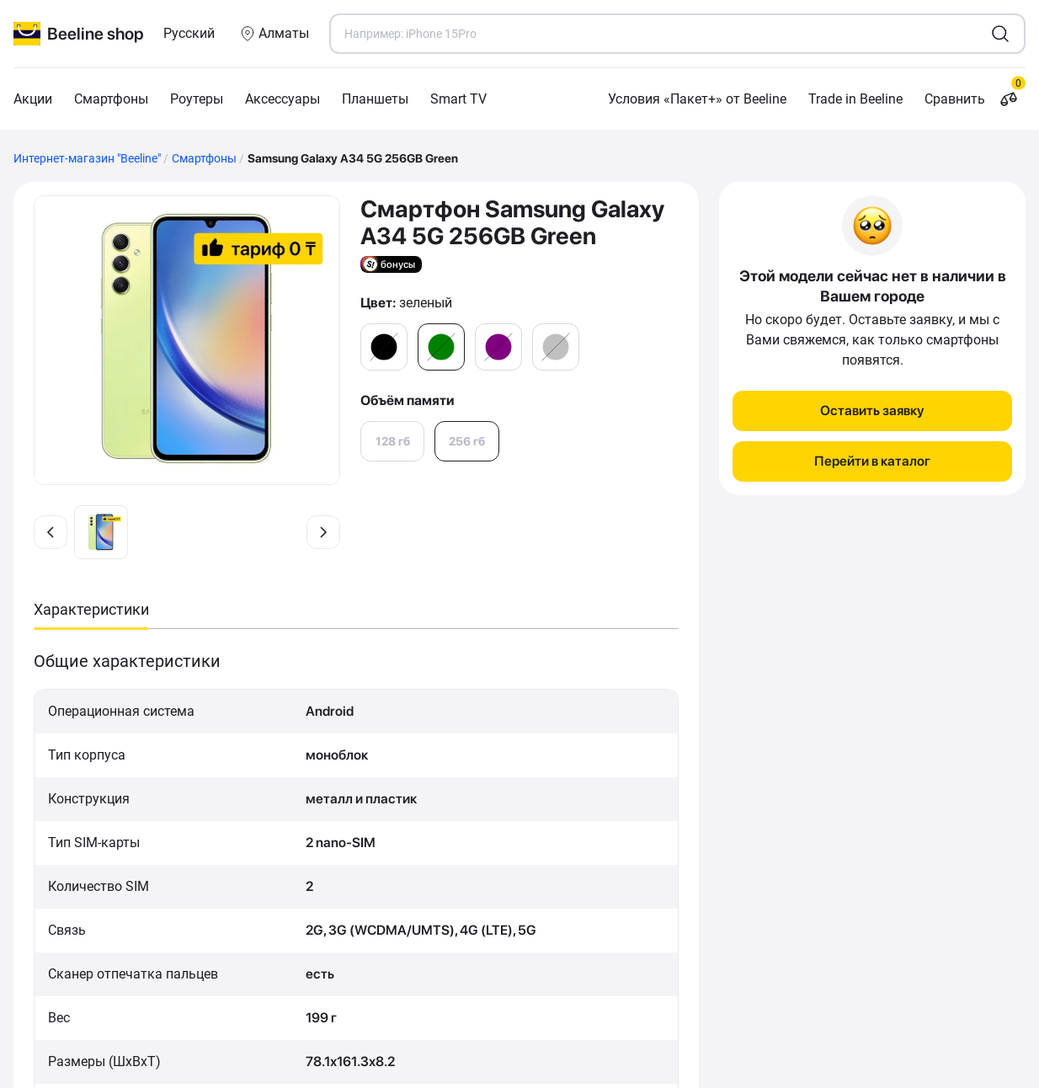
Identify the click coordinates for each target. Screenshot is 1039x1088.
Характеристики (91, 609)
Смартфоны (111, 99)
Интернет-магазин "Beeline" (87, 158)
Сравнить (975, 99)
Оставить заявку (872, 411)
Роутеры (196, 99)
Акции (32, 99)
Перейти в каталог (872, 461)
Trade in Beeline (855, 99)
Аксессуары (282, 99)
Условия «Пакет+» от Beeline (697, 99)
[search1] (1000, 34)
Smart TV (458, 99)
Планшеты (375, 99)
